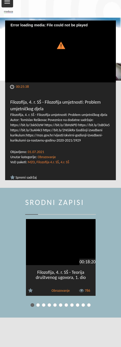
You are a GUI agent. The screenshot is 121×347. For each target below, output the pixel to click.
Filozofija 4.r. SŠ (47, 162)
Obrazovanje (47, 157)
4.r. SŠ (65, 162)
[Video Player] (60, 51)
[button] (60, 45)
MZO (31, 162)
